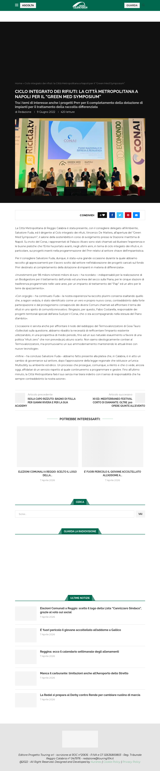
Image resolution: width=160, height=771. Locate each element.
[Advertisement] (80, 55)
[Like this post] (103, 215)
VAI (140, 514)
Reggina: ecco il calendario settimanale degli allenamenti (79, 651)
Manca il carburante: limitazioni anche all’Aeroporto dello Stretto (84, 673)
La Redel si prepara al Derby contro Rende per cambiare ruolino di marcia (90, 695)
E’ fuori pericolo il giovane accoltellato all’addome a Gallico (80, 630)
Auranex (96, 761)
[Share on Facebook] (112, 215)
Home (18, 83)
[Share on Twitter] (120, 215)
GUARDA (131, 5)
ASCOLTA (28, 5)
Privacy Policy (131, 761)
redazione (24, 112)
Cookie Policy (111, 761)
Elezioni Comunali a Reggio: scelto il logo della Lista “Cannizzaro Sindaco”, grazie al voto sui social (91, 610)
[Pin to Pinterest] (128, 215)
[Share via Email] (136, 215)
